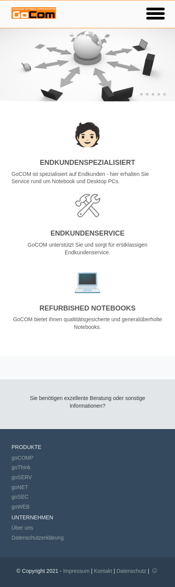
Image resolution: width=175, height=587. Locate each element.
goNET (19, 487)
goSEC (19, 497)
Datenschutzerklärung (37, 538)
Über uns (22, 528)
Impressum (76, 571)
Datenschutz (131, 571)
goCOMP (22, 458)
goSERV (21, 477)
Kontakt (103, 571)
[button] (155, 13)
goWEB (20, 507)
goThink (21, 467)
